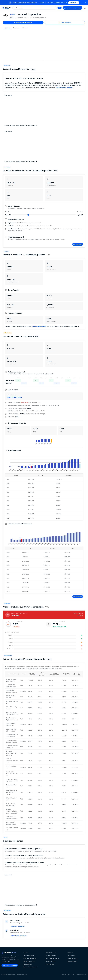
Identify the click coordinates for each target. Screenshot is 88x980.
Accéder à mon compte (72, 8)
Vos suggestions (72, 961)
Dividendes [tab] (16, 28)
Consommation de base (38, 17)
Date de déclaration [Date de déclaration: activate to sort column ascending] (77, 674)
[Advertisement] (44, 44)
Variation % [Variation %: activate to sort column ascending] (66, 674)
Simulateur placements (52, 958)
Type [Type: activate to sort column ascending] (22, 674)
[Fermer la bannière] (85, 2)
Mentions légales (66, 974)
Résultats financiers (29, 961)
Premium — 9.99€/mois (10, 965)
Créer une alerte (65, 22)
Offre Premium (50, 964)
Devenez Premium (14, 397)
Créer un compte (72, 958)
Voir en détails (77, 244)
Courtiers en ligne (51, 955)
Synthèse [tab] (7, 28)
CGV (73, 974)
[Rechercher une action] (34, 7)
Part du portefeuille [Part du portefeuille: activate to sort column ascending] (54, 674)
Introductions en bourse (30, 967)
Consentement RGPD (81, 974)
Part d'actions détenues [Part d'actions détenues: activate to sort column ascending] (42, 674)
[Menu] (85, 8)
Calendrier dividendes (30, 958)
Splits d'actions (28, 964)
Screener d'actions (29, 955)
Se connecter (71, 955)
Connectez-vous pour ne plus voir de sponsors (20, 125)
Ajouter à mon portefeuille (23, 22)
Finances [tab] (25, 28)
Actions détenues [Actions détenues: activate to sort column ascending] (32, 674)
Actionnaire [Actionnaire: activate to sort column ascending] (12, 674)
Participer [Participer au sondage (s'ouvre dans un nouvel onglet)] (74, 2)
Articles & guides (50, 961)
